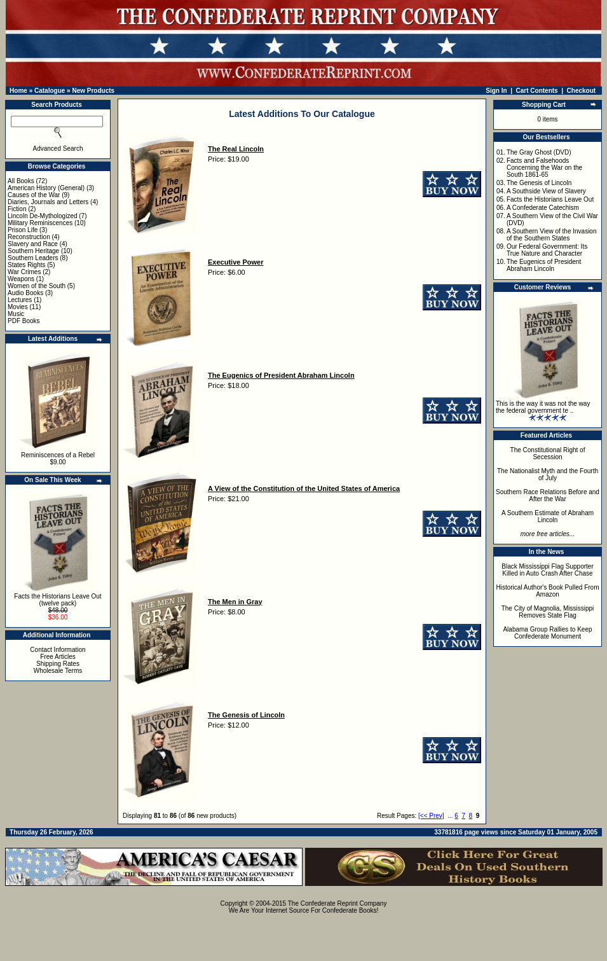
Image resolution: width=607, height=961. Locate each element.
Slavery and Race (33, 243)
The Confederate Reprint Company (337, 903)
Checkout (581, 90)
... (450, 815)
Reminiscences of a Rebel (58, 455)
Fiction (17, 208)
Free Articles (58, 656)
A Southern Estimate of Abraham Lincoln (547, 516)
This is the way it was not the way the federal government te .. (543, 407)
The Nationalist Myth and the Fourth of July (547, 474)
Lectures (20, 299)
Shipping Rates (57, 663)
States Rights (26, 264)
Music (16, 313)
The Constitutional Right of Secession (547, 453)
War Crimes (24, 271)
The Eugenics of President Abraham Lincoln (544, 265)
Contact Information (57, 649)
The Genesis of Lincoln (539, 182)
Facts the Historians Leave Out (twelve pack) (57, 600)
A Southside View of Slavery (546, 191)
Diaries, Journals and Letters (48, 201)
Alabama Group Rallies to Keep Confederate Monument (547, 633)
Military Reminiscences (40, 222)
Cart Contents (537, 90)
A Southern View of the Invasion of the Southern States (552, 235)
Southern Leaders (33, 257)
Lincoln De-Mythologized (43, 215)
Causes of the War (34, 194)
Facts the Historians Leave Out (550, 199)
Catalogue (49, 90)
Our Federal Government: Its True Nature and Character (547, 250)
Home (18, 90)
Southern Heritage (33, 250)
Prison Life (23, 229)
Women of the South (36, 285)
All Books (21, 180)
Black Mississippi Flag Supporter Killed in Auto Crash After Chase (547, 570)
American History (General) (46, 187)
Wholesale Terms (58, 670)
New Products (93, 90)
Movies (18, 306)
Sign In (496, 90)
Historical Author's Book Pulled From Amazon (547, 591)
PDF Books (24, 320)
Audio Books (25, 292)
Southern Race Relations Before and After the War (547, 495)
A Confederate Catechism (543, 207)
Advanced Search (58, 148)
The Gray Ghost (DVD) (539, 152)
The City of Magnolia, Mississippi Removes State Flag (547, 612)
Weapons (21, 278)
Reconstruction (29, 236)
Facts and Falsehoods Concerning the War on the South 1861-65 (544, 167)
